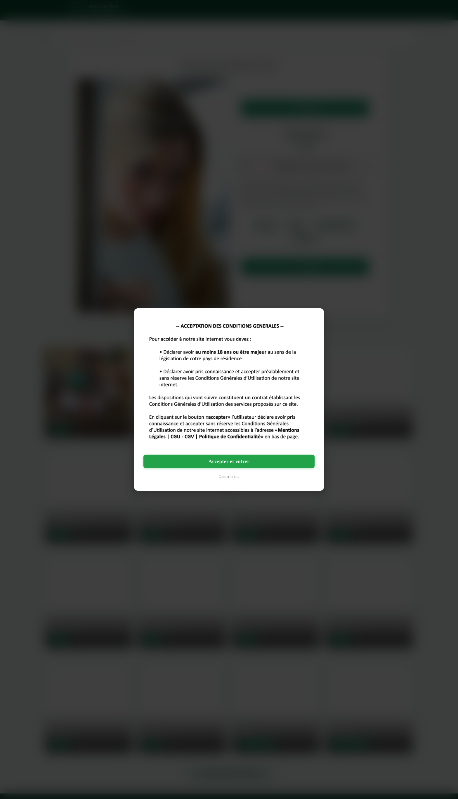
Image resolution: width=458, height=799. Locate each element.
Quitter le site (229, 476)
